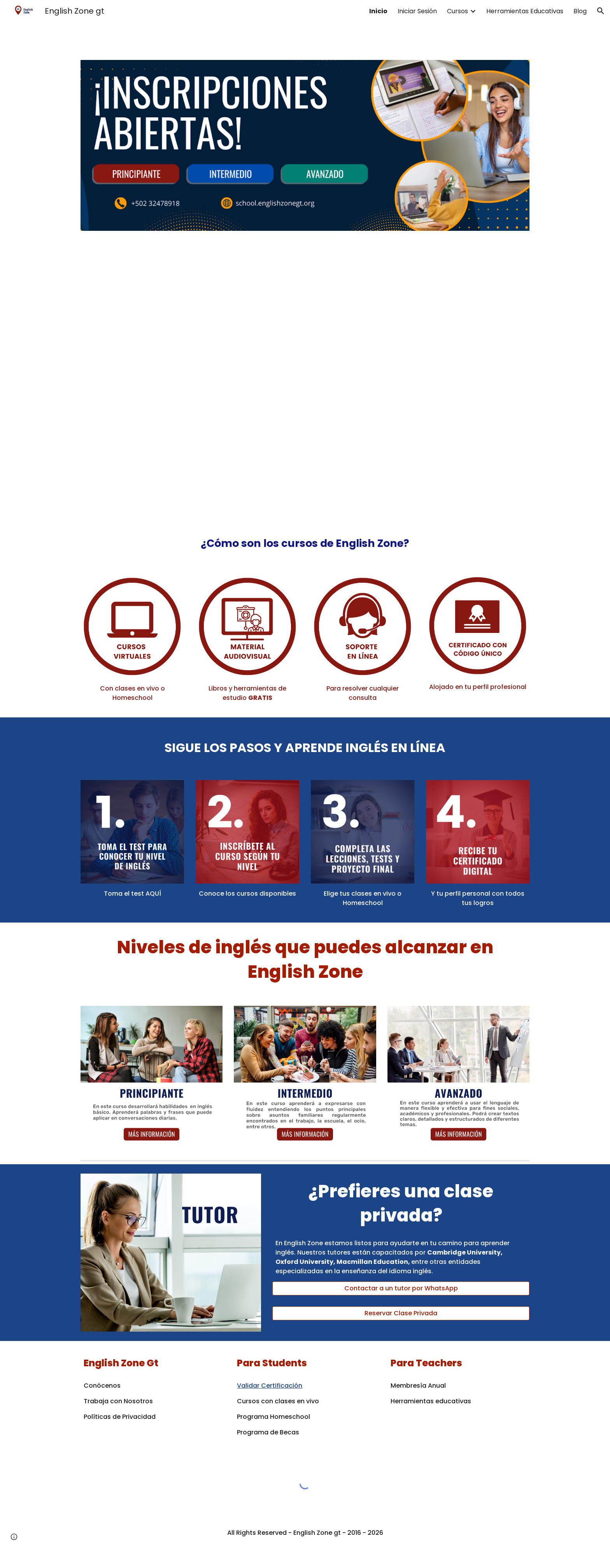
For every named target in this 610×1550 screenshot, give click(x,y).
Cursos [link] (457, 11)
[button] (600, 11)
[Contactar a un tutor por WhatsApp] (401, 1288)
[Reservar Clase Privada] (401, 1313)
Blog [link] (580, 11)
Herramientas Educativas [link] (524, 11)
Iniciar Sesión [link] (417, 11)
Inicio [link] (378, 11)
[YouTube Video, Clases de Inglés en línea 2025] (305, 377)
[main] (305, 540)
